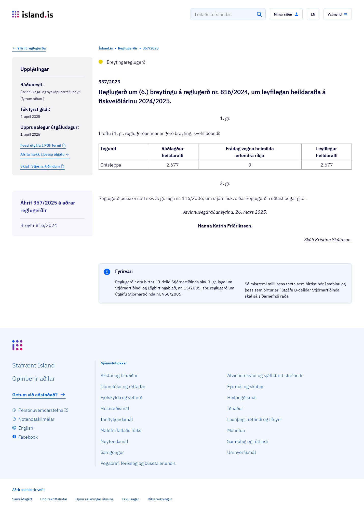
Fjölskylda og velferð (121, 397)
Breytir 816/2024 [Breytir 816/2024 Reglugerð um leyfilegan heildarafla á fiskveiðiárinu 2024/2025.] (38, 225)
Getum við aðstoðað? (39, 394)
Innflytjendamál (117, 419)
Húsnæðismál (115, 408)
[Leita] (259, 14)
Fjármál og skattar (245, 386)
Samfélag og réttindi (247, 441)
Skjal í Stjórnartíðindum (40, 166)
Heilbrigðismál (242, 397)
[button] (286, 14)
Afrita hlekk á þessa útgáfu (45, 154)
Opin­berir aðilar (33, 378)
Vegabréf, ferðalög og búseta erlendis (138, 463)
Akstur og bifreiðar (119, 375)
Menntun (236, 430)
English (25, 428)
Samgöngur (112, 452)
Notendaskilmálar (36, 419)
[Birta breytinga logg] (52, 186)
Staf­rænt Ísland (33, 365)
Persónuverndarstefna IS (43, 410)
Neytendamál (114, 441)
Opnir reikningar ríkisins (94, 499)
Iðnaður (235, 408)
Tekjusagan (131, 499)
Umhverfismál (241, 452)
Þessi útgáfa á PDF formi (40, 145)
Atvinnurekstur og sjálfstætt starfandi (264, 375)
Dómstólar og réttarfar (123, 386)
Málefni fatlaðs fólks (121, 430)
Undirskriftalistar (53, 499)
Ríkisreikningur (160, 499)
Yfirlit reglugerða (31, 48)
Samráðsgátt (22, 499)
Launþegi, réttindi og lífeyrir (254, 419)
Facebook (28, 437)
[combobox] (228, 14)
